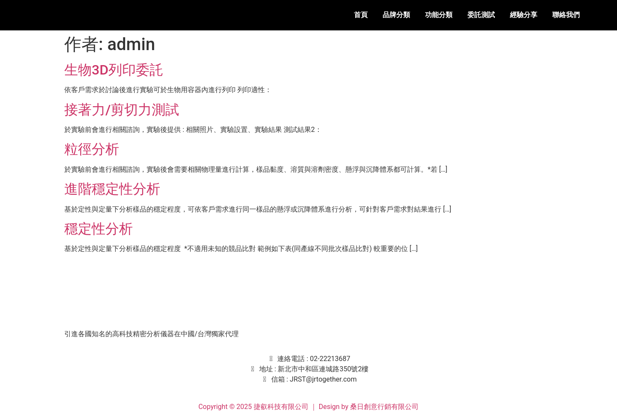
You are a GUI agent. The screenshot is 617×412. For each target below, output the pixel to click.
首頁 (361, 15)
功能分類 (438, 15)
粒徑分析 (91, 149)
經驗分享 (523, 15)
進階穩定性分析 (112, 189)
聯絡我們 (566, 15)
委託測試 (481, 15)
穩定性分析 (98, 229)
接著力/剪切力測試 (121, 110)
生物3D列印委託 (113, 70)
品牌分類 (396, 15)
